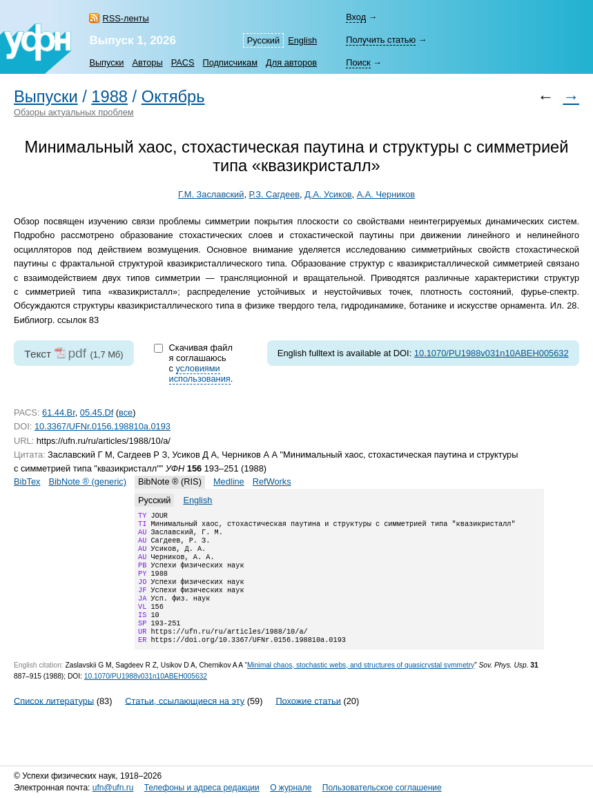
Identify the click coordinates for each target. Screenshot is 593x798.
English (302, 40)
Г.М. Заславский (211, 194)
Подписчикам (230, 62)
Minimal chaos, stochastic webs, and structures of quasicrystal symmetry (360, 687)
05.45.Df (96, 412)
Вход (356, 17)
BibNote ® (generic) (87, 481)
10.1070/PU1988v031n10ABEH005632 (491, 353)
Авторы (147, 62)
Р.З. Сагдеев (274, 194)
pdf (77, 353)
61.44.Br (58, 412)
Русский (263, 40)
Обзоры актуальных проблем (74, 112)
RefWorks (272, 481)
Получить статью (381, 40)
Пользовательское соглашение (382, 787)
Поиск (358, 62)
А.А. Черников (386, 194)
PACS (183, 62)
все (126, 412)
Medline (228, 481)
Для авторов (291, 62)
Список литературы (54, 722)
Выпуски (106, 62)
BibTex (27, 481)
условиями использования (200, 373)
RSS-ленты (125, 18)
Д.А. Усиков (327, 194)
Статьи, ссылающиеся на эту (184, 722)
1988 (109, 97)
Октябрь (173, 97)
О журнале (290, 787)
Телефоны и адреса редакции (202, 787)
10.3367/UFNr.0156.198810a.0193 (103, 426)
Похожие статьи (307, 722)
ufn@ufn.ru (113, 787)
